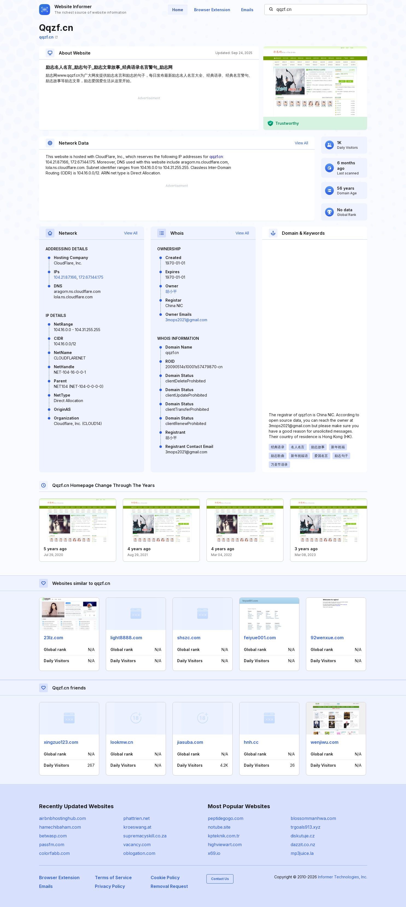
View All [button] (301, 143)
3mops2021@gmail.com (186, 319)
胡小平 (171, 291)
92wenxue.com (327, 637)
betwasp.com (53, 835)
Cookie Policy (165, 877)
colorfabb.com (54, 853)
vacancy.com (137, 844)
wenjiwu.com (324, 742)
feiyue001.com (260, 637)
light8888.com (126, 637)
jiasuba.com (190, 742)
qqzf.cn (48, 37)
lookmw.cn (121, 742)
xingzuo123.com (61, 742)
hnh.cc (251, 742)
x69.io (214, 853)
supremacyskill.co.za (145, 835)
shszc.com (188, 637)
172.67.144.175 (91, 277)
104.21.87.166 (65, 277)
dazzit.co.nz (303, 844)
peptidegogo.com (225, 818)
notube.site (219, 827)
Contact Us (220, 879)
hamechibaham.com (60, 827)
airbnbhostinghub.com (62, 818)
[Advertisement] (149, 113)
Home (177, 9)
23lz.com (53, 637)
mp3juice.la (302, 853)
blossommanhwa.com (313, 818)
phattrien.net (136, 818)
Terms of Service (113, 877)
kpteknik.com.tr (224, 835)
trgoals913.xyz (305, 827)
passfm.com (51, 844)
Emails (247, 9)
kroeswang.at (137, 827)
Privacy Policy (110, 886)
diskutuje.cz (303, 835)
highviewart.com (225, 844)
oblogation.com (139, 853)
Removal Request (169, 886)
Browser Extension (212, 9)
